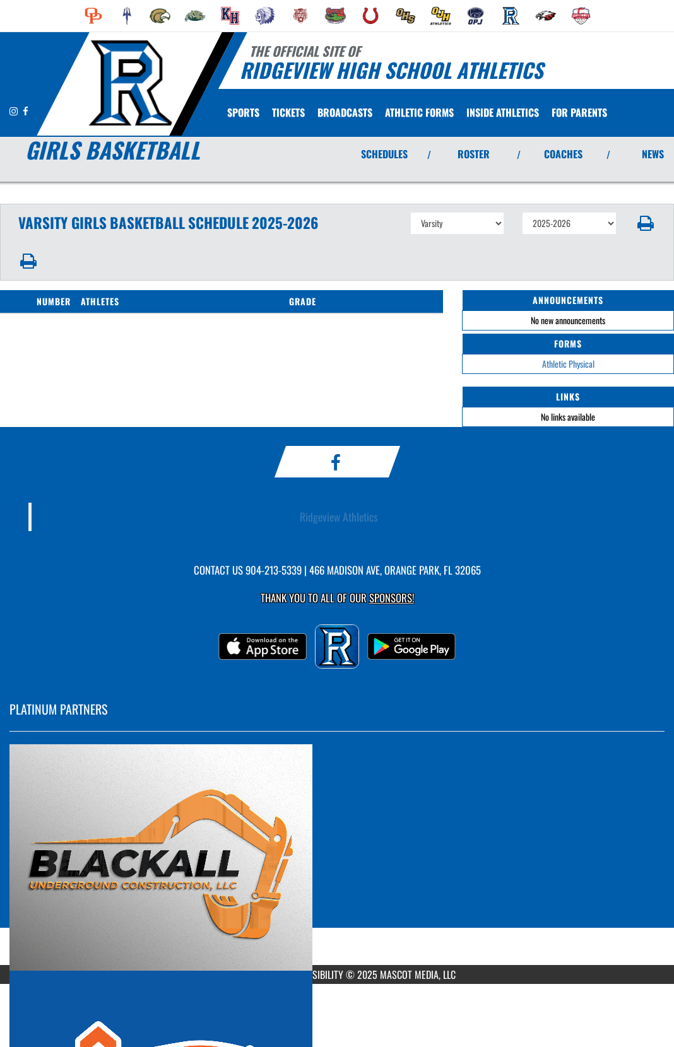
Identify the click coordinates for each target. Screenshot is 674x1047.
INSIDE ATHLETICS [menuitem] (502, 112)
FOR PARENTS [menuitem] (579, 112)
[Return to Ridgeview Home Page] (130, 82)
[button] (645, 223)
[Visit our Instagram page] (14, 110)
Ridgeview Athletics (339, 516)
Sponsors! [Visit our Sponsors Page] (391, 597)
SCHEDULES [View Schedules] (384, 154)
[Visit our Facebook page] (25, 110)
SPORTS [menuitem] (243, 112)
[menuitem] (93, 16)
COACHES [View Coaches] (563, 154)
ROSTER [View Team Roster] (474, 154)
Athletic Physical (568, 363)
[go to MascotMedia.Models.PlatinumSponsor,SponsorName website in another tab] (337, 857)
